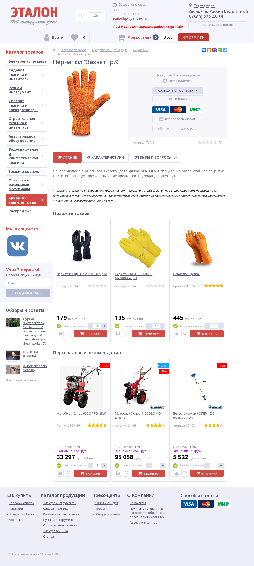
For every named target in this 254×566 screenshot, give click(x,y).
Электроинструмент (27, 61)
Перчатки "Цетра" (186, 274)
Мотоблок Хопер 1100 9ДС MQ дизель (138, 415)
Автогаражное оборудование (26, 138)
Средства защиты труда (26, 199)
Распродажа (20, 211)
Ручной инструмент (26, 89)
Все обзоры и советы (21, 380)
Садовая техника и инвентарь (26, 74)
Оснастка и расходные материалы (26, 184)
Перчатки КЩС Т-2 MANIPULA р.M (82, 274)
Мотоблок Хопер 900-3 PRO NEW (81, 413)
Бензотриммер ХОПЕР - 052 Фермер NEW (193, 415)
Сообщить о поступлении (177, 90)
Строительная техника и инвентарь (26, 123)
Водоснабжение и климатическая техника (26, 156)
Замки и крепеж (26, 171)
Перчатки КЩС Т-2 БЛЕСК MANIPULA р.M (133, 276)
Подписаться (28, 293)
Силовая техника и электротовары (26, 105)
